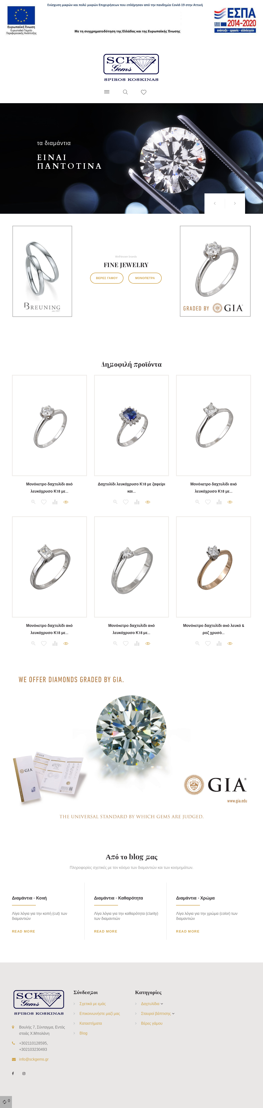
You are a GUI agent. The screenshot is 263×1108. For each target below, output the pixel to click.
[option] (131, 158)
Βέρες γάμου (107, 278)
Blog (83, 1033)
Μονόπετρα (145, 278)
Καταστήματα (91, 1023)
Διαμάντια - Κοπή (29, 898)
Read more (23, 931)
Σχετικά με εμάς (93, 1003)
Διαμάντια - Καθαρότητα (118, 898)
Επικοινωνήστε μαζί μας (100, 1013)
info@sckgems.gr (33, 1059)
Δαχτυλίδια (150, 1003)
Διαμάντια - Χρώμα (195, 898)
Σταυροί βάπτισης (156, 1013)
